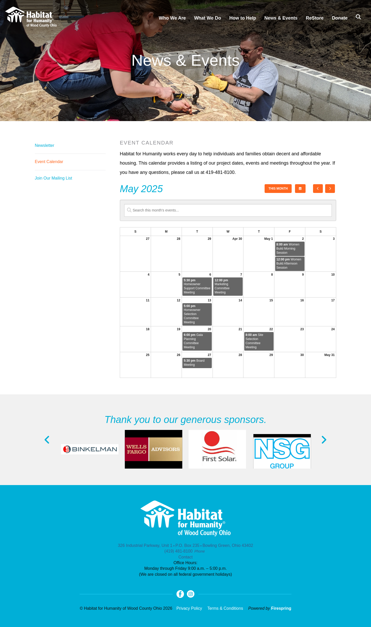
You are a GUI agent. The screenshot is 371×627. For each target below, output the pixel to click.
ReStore (315, 18)
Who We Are (172, 18)
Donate (340, 18)
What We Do (207, 18)
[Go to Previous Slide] (47, 440)
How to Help (242, 18)
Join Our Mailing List (53, 178)
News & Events (281, 18)
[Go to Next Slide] (324, 440)
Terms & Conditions (225, 608)
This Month (278, 188)
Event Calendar (49, 161)
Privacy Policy (189, 608)
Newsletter (44, 145)
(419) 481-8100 (178, 551)
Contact (185, 557)
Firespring (281, 608)
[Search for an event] (228, 210)
